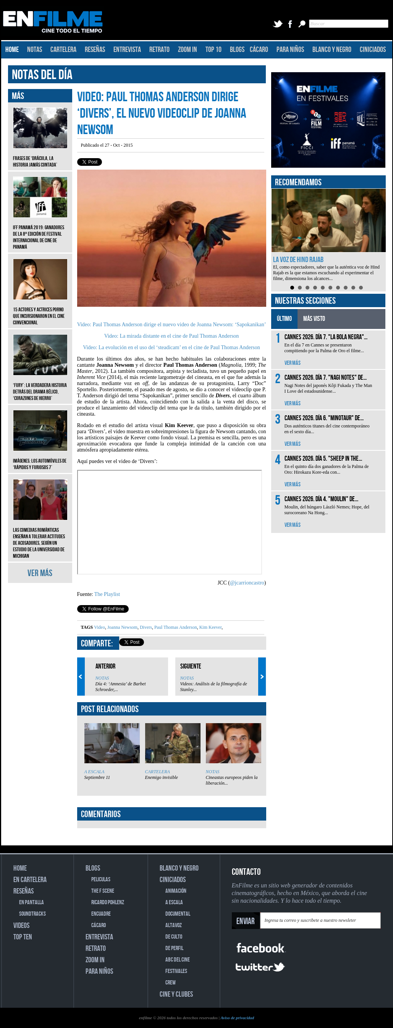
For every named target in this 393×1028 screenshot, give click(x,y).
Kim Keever (210, 627)
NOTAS (34, 49)
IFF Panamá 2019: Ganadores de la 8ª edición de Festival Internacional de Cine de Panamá (40, 231)
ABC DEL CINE (177, 959)
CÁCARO (259, 49)
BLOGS (237, 49)
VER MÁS (39, 573)
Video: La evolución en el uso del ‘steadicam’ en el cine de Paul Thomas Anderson (171, 347)
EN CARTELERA (30, 879)
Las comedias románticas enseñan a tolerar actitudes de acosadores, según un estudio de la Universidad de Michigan (40, 537)
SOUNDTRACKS (32, 914)
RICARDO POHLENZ (107, 902)
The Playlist (107, 594)
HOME (12, 49)
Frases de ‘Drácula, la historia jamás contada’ (40, 156)
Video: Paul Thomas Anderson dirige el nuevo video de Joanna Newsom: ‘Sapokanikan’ (171, 324)
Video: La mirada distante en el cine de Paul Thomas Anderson (171, 336)
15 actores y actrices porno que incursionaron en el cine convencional (40, 310)
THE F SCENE (102, 891)
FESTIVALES (176, 971)
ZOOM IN (187, 49)
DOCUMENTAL (177, 914)
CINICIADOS (373, 49)
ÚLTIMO (284, 319)
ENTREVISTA (127, 49)
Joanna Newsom (121, 627)
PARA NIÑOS (290, 49)
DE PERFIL (174, 948)
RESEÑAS (95, 49)
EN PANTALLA (31, 902)
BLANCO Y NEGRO (331, 49)
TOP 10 (213, 49)
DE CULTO (173, 937)
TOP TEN (22, 937)
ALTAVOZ (173, 925)
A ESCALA (94, 771)
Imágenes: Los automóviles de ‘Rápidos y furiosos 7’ (40, 458)
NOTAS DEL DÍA (42, 75)
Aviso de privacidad (237, 1017)
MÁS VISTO (314, 319)
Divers (145, 627)
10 (361, 288)
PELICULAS (100, 879)
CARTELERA (63, 49)
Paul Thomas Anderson (175, 627)
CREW (170, 982)
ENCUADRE (101, 914)
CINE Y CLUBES (176, 994)
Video (99, 627)
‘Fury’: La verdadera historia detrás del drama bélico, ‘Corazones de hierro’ (40, 386)
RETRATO (159, 49)
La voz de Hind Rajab (298, 259)
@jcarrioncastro (247, 583)
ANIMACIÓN (175, 891)
